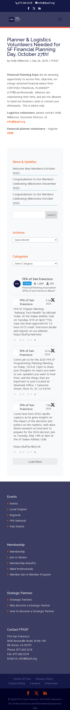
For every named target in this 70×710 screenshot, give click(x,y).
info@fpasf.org (16, 121)
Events (14, 503)
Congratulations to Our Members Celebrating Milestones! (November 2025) (34, 183)
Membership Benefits (23, 563)
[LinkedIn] (39, 9)
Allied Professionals (21, 569)
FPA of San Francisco (27, 302)
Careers (35, 683)
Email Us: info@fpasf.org (22, 658)
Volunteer (51, 683)
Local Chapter (18, 509)
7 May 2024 (49, 407)
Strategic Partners (21, 599)
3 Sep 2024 (49, 302)
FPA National (18, 520)
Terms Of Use (22, 679)
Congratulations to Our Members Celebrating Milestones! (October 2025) (33, 199)
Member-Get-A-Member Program (30, 574)
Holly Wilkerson (20, 60)
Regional (15, 515)
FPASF (55, 60)
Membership (17, 551)
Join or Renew (18, 557)
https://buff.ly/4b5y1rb (27, 446)
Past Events (17, 526)
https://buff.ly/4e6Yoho (28, 334)
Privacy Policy (44, 679)
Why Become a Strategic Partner (30, 605)
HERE (10, 133)
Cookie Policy (16, 683)
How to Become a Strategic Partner (32, 611)
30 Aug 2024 (48, 352)
